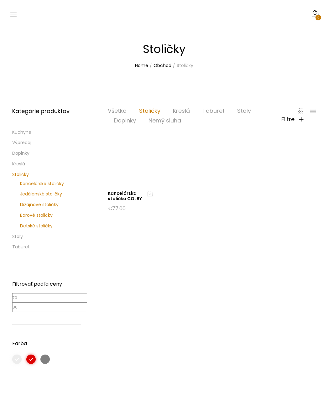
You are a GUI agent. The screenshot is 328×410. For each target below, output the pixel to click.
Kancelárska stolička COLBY (125, 196)
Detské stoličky (36, 226)
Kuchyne (21, 132)
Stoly (244, 111)
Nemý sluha (164, 120)
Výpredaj (21, 142)
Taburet (213, 111)
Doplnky (125, 120)
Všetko (117, 111)
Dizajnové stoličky (39, 204)
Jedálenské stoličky (41, 194)
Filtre (292, 119)
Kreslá (181, 111)
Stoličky (149, 111)
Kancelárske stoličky (42, 183)
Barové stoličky (36, 215)
